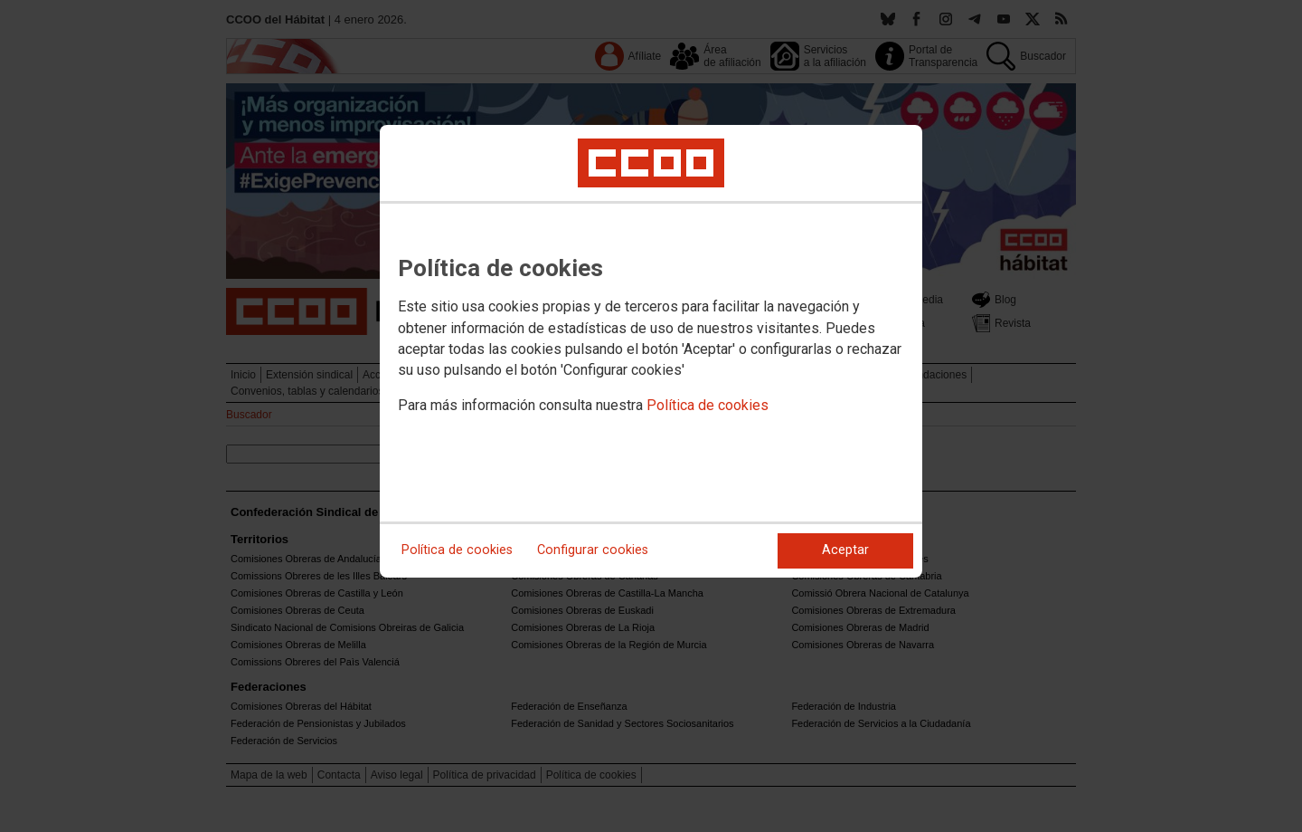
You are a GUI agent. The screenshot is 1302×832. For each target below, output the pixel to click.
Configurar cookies (592, 550)
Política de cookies (707, 405)
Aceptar (845, 550)
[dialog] (651, 351)
